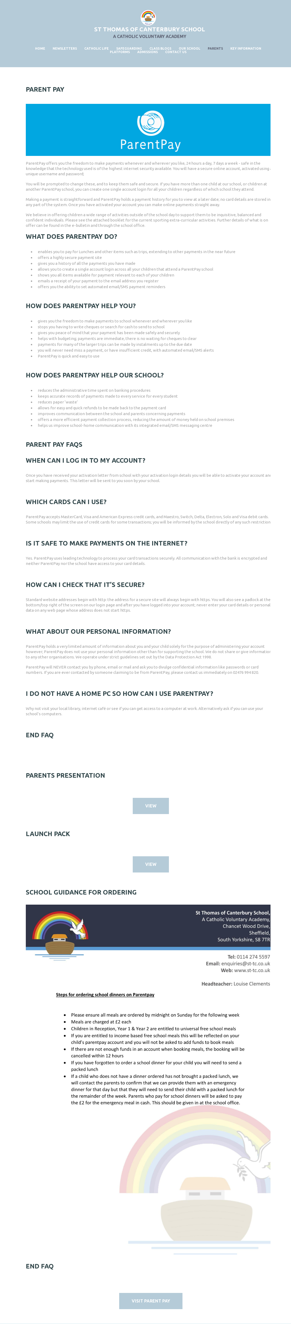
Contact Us (175, 52)
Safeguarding (129, 48)
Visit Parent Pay (151, 1301)
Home (40, 48)
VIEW (150, 805)
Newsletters (65, 48)
